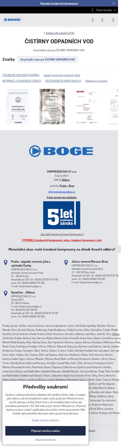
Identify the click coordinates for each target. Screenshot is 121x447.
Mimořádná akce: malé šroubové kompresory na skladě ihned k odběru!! (62, 249)
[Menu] (113, 20)
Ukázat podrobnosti (45, 439)
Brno (71, 185)
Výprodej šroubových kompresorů (59, 3)
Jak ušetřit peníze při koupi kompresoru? (62, 234)
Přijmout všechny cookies (45, 430)
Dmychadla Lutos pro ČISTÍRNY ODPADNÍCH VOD (48, 59)
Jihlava (65, 179)
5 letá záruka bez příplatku (62, 197)
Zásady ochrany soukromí (45, 420)
